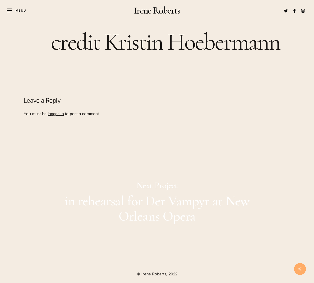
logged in (56, 113)
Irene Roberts (157, 10)
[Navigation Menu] (16, 10)
